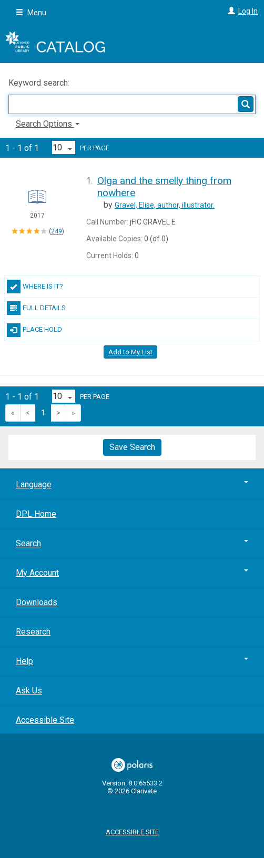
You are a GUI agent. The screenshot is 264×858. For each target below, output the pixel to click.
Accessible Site (45, 720)
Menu (31, 12)
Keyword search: (40, 83)
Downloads (36, 602)
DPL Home (36, 514)
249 (56, 231)
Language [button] (132, 484)
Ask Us (29, 691)
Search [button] (132, 543)
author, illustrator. (165, 205)
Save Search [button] (132, 447)
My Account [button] (132, 573)
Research (33, 632)
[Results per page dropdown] (63, 147)
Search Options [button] (47, 124)
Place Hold (34, 330)
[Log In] (230, 11)
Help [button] (132, 661)
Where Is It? (35, 286)
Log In (248, 11)
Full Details (36, 308)
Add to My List (130, 352)
